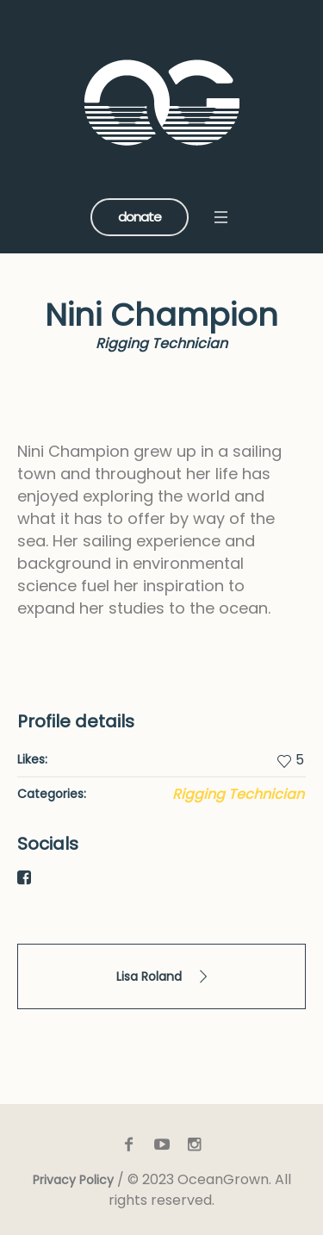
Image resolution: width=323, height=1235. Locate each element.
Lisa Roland (149, 976)
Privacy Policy (73, 1179)
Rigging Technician (238, 794)
